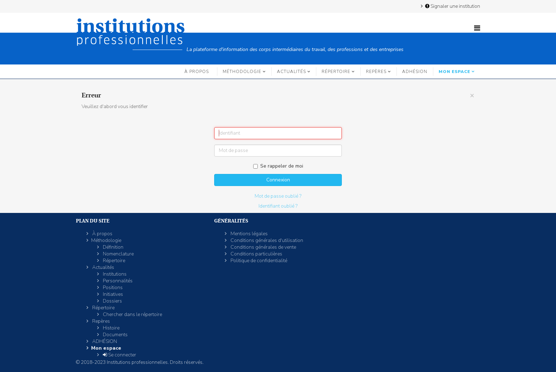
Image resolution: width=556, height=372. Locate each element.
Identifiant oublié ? (278, 206)
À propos (196, 71)
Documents (115, 334)
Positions (112, 287)
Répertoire (336, 71)
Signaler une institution (452, 6)
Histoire (110, 328)
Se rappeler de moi (278, 166)
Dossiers (112, 301)
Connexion (278, 179)
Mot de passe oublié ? (278, 196)
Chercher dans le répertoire (132, 314)
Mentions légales (248, 233)
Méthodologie (242, 71)
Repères (376, 71)
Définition (112, 247)
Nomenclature (118, 253)
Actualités (291, 71)
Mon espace (454, 71)
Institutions (114, 274)
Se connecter (119, 354)
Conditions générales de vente (262, 247)
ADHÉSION (414, 71)
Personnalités (117, 280)
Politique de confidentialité (258, 260)
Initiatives (112, 294)
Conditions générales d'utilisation (266, 240)
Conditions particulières (255, 253)
